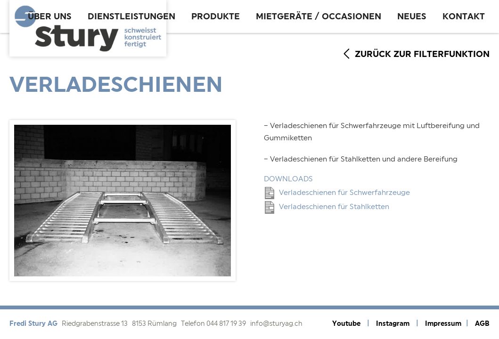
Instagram (392, 324)
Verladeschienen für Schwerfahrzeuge (337, 192)
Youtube (346, 324)
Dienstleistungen (131, 16)
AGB (482, 324)
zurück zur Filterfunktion (422, 54)
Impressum (443, 324)
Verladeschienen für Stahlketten (327, 206)
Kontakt (463, 16)
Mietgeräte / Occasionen (318, 16)
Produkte (215, 16)
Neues (411, 16)
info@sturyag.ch (276, 324)
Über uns (50, 16)
